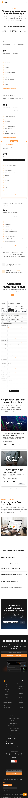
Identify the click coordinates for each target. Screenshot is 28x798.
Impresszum (7, 710)
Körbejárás (7, 694)
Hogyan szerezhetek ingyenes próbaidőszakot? (14, 587)
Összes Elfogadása (8, 785)
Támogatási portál (20, 683)
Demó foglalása (14, 216)
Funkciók (7, 689)
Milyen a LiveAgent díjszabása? (14, 557)
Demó (23, 622)
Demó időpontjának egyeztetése (14, 655)
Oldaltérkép (22, 794)
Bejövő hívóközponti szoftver (14, 725)
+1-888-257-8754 (12, 741)
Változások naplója (21, 691)
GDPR (16, 794)
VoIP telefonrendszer (14, 720)
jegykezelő (10, 44)
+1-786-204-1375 (11, 743)
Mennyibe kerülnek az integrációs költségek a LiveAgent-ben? (14, 575)
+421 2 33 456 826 (12, 738)
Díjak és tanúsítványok (7, 702)
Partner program (7, 707)
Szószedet (21, 702)
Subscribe (14, 773)
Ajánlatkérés (20, 693)
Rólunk (7, 700)
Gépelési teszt (21, 710)
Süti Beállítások (7, 790)
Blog (21, 700)
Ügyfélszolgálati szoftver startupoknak (14, 733)
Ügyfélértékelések (7, 705)
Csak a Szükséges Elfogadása (10, 787)
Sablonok (21, 707)
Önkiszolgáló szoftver (14, 723)
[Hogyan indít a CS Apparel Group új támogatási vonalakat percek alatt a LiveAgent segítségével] (14, 468)
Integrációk (7, 691)
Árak (7, 686)
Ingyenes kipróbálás (14, 56)
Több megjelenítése (14, 488)
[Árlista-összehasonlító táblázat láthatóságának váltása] (14, 391)
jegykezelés (6, 344)
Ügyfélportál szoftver (14, 730)
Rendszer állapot (21, 688)
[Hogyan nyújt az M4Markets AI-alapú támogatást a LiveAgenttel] (14, 432)
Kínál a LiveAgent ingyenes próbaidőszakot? (14, 563)
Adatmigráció (21, 686)
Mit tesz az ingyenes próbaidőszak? (14, 581)
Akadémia (21, 705)
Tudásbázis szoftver (14, 715)
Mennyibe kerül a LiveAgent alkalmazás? (14, 569)
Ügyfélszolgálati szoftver (14, 718)
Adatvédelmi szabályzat (8, 794)
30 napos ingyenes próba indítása (10, 622)
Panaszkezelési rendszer (14, 728)
